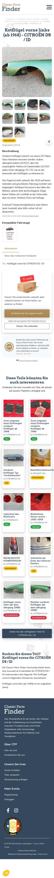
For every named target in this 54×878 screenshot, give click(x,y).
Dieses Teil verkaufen (27, 326)
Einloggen (9, 799)
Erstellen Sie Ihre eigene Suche (27, 313)
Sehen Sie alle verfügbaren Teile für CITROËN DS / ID (27, 633)
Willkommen (10, 19)
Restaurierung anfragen (16, 779)
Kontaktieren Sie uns (14, 755)
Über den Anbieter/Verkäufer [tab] (20, 255)
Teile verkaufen (11, 774)
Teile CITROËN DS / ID (29, 21)
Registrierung (11, 794)
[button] (49, 72)
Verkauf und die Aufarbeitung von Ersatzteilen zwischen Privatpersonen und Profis (26, 722)
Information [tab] (10, 248)
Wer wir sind (10, 750)
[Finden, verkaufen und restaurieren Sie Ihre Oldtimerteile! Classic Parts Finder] (11, 7)
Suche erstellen (12, 770)
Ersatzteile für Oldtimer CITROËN (28, 19)
